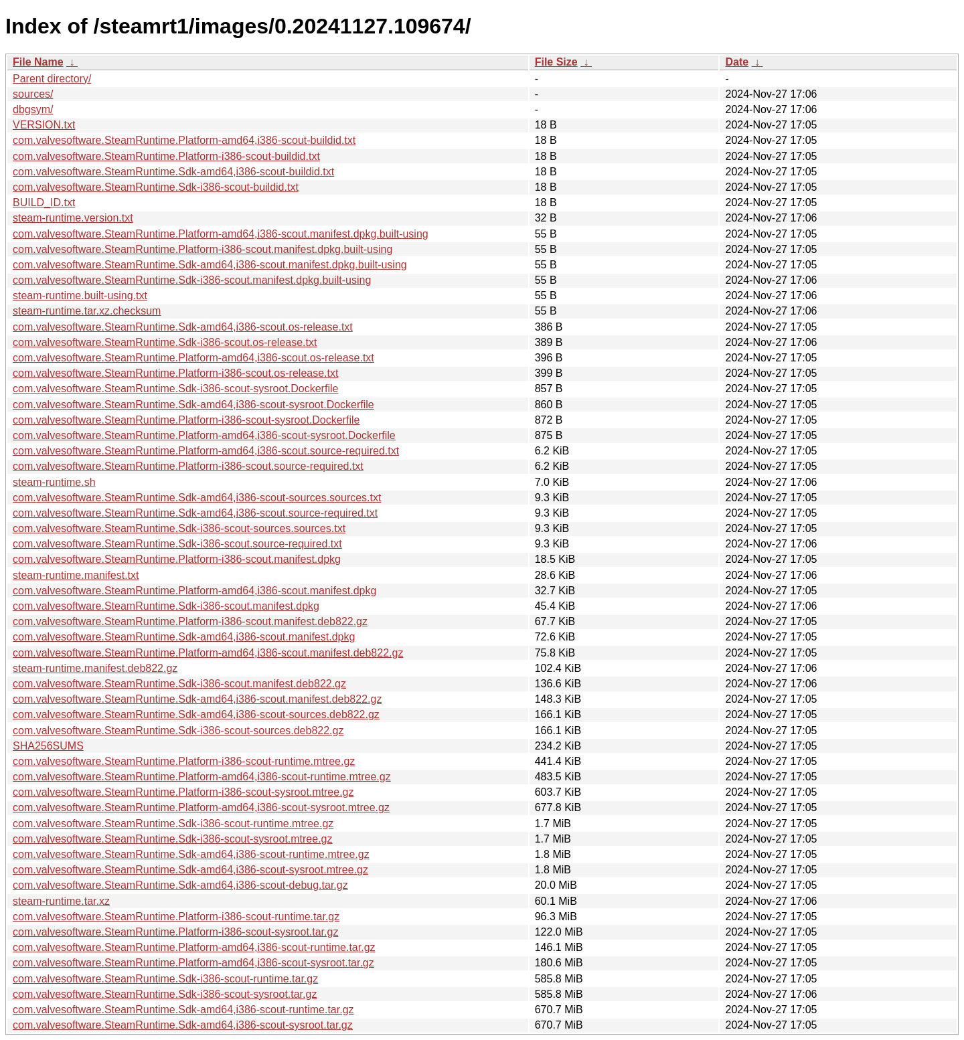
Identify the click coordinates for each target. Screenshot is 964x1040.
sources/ (33, 94)
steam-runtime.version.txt (73, 218)
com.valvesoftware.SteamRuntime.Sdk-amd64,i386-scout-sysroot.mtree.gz (190, 869)
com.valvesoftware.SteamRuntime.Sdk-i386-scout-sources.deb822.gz (178, 730)
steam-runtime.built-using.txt (80, 295)
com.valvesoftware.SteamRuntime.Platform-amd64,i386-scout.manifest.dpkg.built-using (220, 234)
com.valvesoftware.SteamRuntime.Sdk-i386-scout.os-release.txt (165, 342)
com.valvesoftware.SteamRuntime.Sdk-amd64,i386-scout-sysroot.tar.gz (183, 1025)
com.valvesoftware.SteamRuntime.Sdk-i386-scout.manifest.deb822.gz (179, 683)
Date (736, 62)
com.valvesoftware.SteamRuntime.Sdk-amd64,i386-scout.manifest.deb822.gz (197, 699)
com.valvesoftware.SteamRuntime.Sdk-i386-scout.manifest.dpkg (166, 606)
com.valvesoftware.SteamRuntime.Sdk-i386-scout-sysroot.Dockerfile (175, 388)
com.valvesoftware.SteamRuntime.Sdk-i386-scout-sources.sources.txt (179, 528)
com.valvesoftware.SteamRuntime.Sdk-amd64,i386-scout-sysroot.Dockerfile (193, 404)
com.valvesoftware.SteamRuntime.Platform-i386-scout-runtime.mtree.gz (184, 761)
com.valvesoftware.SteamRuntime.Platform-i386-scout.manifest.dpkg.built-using (202, 249)
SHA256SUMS (48, 746)
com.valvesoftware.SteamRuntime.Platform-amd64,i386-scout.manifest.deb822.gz (208, 653)
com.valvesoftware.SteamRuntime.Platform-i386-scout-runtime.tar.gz (176, 916)
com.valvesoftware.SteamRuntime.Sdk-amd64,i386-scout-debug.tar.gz (180, 885)
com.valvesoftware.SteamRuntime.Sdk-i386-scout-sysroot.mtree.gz (173, 839)
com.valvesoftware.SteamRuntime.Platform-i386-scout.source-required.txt (188, 466)
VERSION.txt (44, 125)
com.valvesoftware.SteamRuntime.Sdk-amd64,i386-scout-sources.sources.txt (197, 497)
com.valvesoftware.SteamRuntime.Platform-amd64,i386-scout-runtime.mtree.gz (202, 776)
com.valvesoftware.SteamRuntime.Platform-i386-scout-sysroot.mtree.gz (183, 792)
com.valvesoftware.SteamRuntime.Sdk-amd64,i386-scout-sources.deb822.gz (196, 714)
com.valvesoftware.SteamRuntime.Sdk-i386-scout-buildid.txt (156, 187)
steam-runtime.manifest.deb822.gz (95, 668)
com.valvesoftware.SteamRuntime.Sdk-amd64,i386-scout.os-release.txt (183, 327)
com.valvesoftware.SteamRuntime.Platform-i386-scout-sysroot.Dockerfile (186, 420)
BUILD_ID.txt (44, 202)
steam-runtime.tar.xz (61, 901)
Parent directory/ (52, 78)
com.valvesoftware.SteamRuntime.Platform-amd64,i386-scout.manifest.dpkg (194, 590)
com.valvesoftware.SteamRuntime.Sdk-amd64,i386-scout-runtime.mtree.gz (191, 854)
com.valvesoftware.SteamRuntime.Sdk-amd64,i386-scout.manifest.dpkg (184, 636)
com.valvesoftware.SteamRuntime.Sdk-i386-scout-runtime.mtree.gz (173, 823)
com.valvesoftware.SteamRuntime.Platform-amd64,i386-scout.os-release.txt (193, 357)
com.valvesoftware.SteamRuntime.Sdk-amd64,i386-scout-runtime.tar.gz (183, 1009)
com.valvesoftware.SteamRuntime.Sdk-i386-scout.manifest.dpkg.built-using (192, 280)
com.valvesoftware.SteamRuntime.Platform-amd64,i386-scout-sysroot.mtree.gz (201, 807)
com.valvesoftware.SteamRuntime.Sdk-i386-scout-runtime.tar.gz (165, 978)
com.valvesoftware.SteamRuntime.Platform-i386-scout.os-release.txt (175, 373)
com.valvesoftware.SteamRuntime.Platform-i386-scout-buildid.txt (166, 156)
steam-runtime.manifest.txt (76, 575)
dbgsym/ (33, 109)
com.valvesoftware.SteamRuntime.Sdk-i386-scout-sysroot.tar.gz (165, 994)
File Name (38, 62)
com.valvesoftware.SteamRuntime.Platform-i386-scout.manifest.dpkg (177, 559)
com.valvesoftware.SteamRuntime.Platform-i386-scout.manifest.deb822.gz (190, 621)
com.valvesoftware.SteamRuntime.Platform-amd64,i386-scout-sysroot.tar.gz (193, 962)
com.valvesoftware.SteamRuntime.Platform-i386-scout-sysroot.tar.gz (175, 932)
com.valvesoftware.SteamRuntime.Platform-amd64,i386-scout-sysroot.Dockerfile (204, 435)
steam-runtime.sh (54, 482)
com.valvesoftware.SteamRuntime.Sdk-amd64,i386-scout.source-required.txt (195, 513)
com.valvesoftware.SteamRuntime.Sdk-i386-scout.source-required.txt (177, 543)
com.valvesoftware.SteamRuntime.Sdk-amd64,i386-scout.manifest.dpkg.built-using (210, 264)
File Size (556, 62)
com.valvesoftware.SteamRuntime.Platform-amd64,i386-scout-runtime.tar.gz (194, 947)
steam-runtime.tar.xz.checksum (87, 311)
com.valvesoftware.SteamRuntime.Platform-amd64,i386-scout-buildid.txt (184, 140)
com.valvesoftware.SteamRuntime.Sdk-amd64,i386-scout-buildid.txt (173, 171)
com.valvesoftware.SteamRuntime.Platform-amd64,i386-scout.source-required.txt (206, 450)
